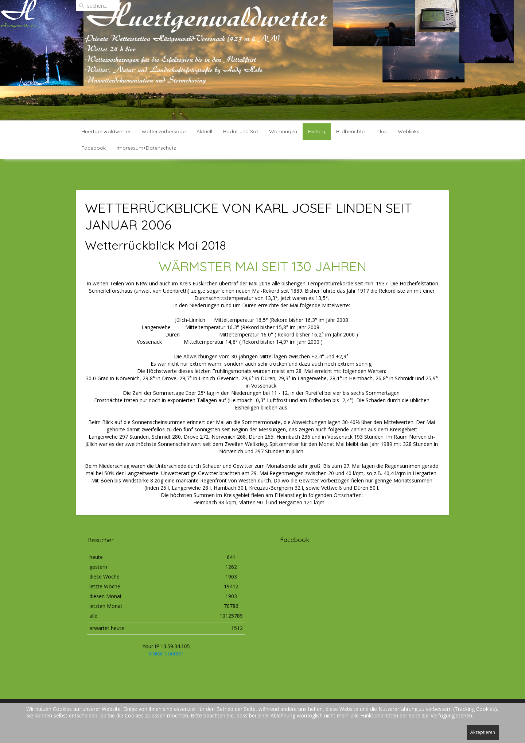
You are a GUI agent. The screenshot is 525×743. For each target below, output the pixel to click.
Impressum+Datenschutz (146, 148)
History (316, 131)
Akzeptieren (482, 732)
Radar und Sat (240, 131)
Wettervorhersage (163, 131)
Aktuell (204, 131)
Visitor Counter (165, 641)
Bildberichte (350, 131)
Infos (381, 131)
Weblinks (408, 131)
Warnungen (283, 131)
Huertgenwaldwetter (106, 131)
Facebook (93, 148)
